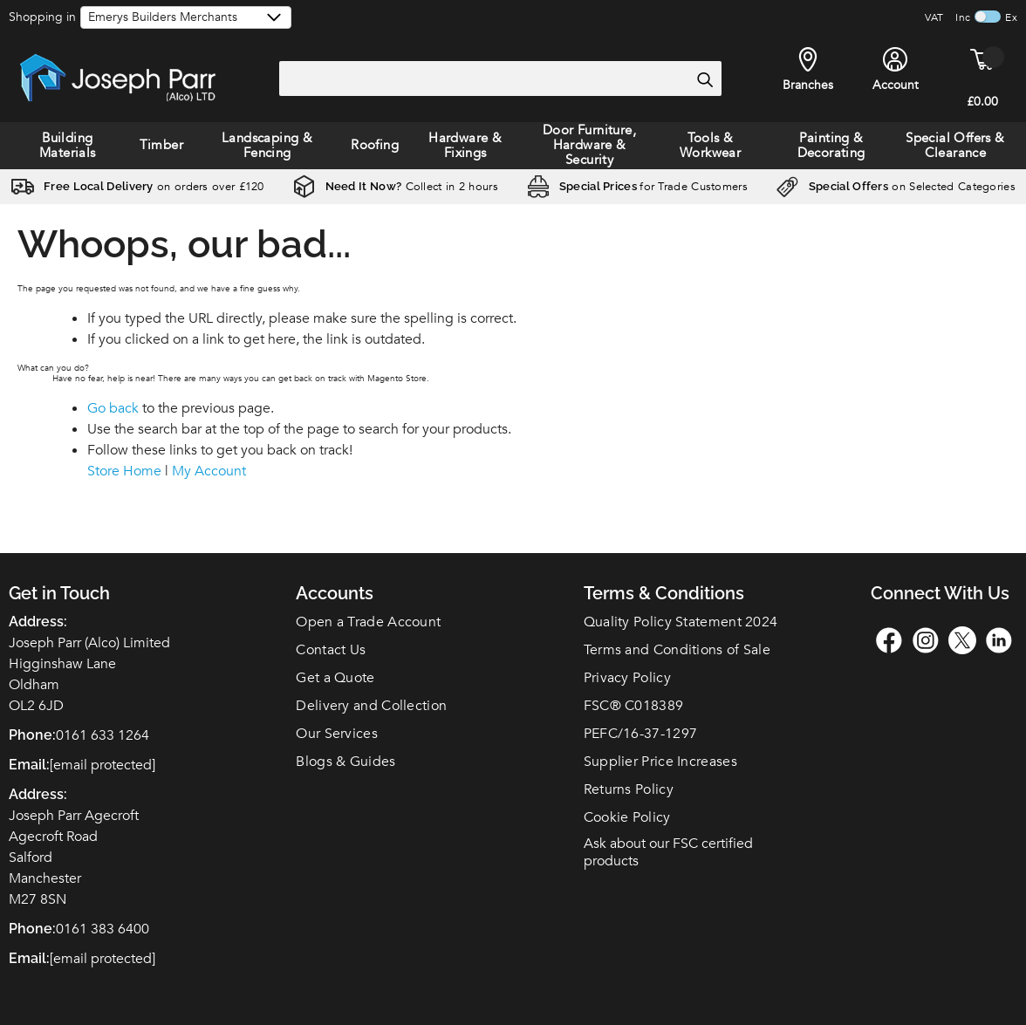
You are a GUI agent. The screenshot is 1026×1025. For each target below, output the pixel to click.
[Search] (704, 79)
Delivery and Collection (371, 705)
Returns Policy (629, 789)
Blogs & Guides (345, 761)
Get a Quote (335, 677)
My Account (209, 471)
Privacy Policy (627, 677)
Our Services (337, 733)
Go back (113, 408)
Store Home (124, 471)
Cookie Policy (627, 817)
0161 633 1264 (102, 735)
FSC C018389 (634, 705)
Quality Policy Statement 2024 (681, 622)
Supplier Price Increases (660, 761)
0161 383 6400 (102, 929)
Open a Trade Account (368, 622)
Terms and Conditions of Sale (677, 649)
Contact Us (331, 649)
